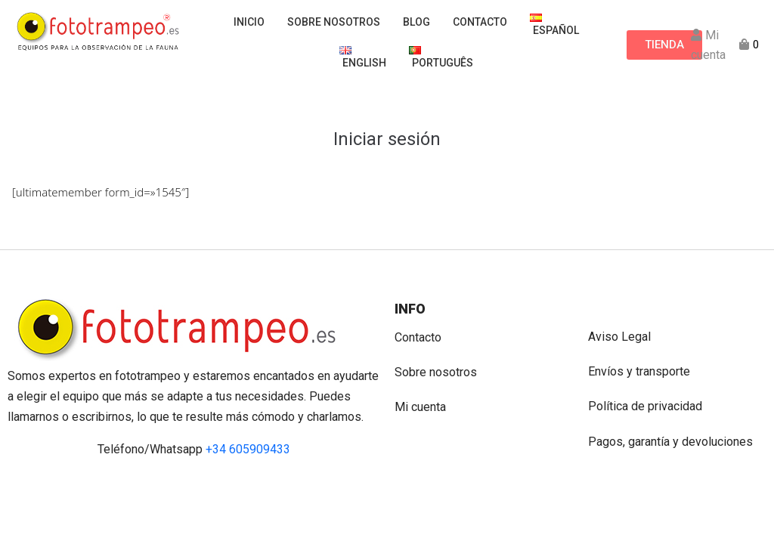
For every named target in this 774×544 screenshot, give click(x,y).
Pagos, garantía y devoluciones (670, 441)
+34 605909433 (248, 449)
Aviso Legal (619, 336)
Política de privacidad (645, 406)
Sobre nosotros (436, 372)
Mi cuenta (420, 407)
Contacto (418, 337)
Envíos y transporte (639, 371)
